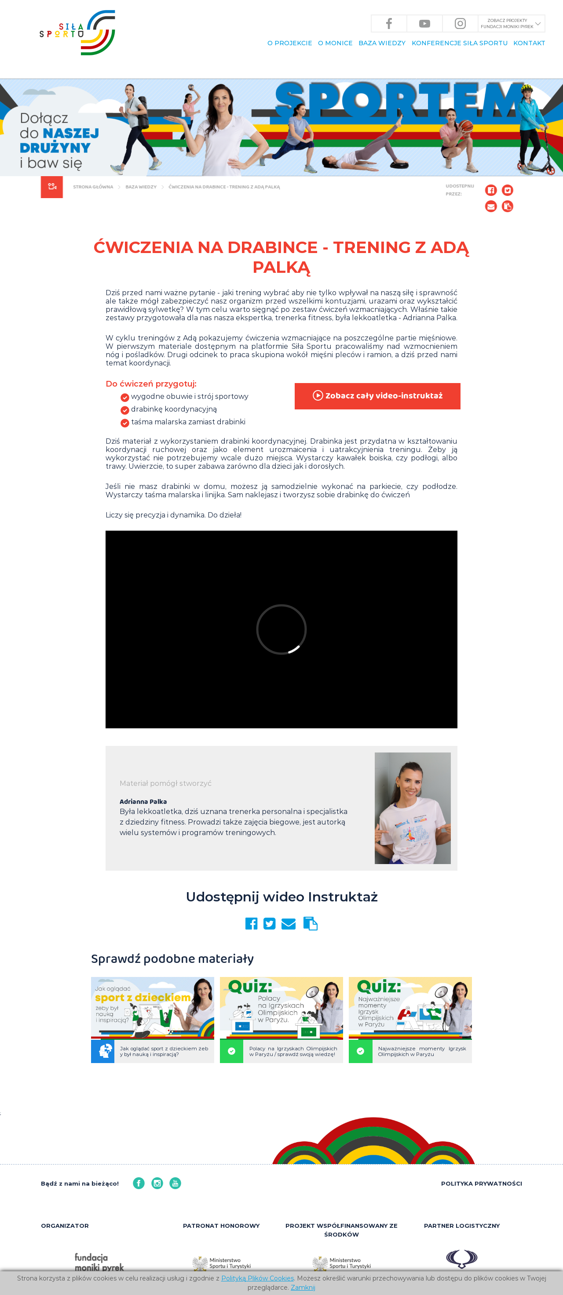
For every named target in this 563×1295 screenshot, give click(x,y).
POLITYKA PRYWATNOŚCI (481, 1183)
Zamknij (303, 1287)
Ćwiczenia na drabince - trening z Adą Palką (222, 187)
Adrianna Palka (143, 802)
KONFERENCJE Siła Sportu (460, 43)
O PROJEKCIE (289, 43)
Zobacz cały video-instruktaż (377, 396)
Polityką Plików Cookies (257, 1278)
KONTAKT (529, 43)
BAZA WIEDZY (382, 43)
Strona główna (91, 187)
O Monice (335, 43)
